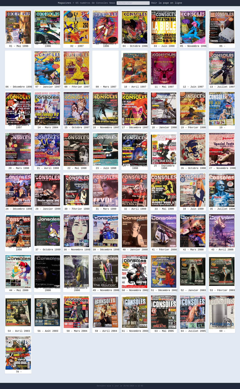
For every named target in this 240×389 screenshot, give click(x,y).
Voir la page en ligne (166, 3)
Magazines (64, 3)
